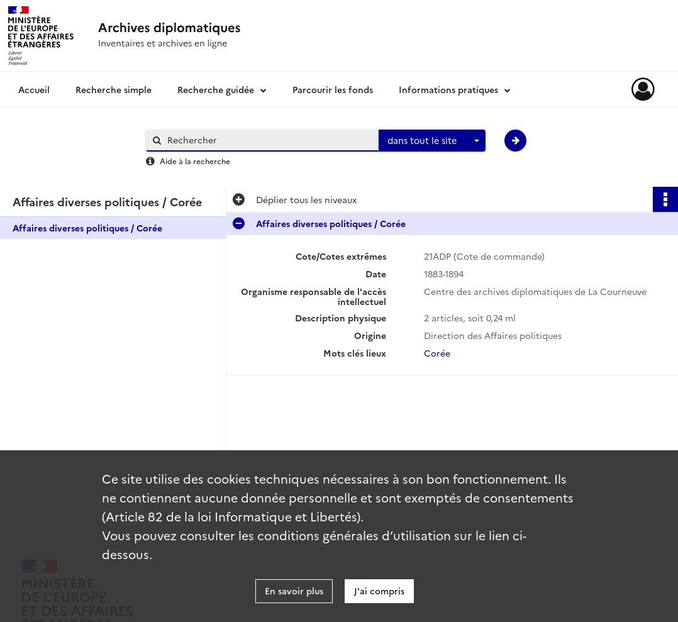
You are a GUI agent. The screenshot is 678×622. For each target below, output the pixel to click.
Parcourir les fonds (332, 89)
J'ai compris (379, 590)
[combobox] (432, 141)
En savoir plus (294, 590)
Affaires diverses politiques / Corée (87, 227)
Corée (437, 353)
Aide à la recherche (195, 160)
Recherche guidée (215, 89)
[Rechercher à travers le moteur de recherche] (268, 140)
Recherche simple (113, 89)
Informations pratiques (448, 89)
